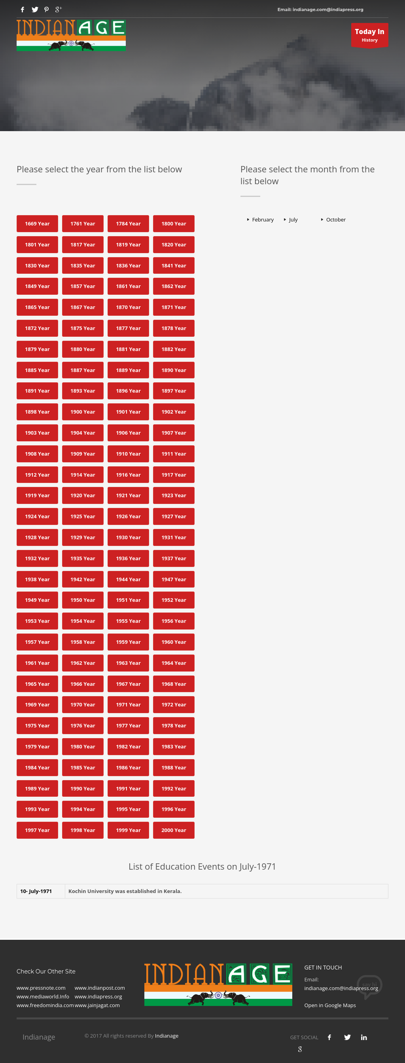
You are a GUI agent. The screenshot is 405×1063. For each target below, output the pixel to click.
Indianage (167, 1035)
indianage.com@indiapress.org (341, 988)
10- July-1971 (36, 891)
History (370, 37)
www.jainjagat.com (97, 1005)
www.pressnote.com (41, 987)
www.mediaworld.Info (43, 996)
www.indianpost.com (100, 987)
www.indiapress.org (98, 996)
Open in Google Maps (330, 1005)
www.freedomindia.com (45, 1005)
